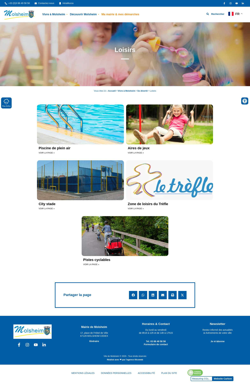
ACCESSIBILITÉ (146, 373)
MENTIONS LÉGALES (83, 373)
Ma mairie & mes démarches (120, 14)
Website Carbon (223, 378)
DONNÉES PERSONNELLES (116, 373)
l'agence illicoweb (134, 359)
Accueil (112, 91)
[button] (133, 295)
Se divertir (142, 91)
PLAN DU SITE (169, 373)
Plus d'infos (6, 103)
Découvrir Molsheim (83, 14)
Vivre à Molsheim (53, 14)
